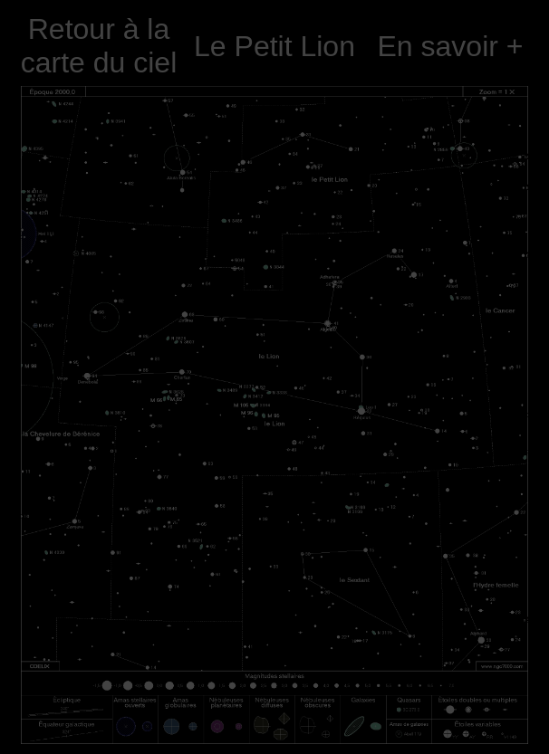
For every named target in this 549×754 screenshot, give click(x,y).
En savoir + (451, 46)
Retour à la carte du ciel (99, 46)
